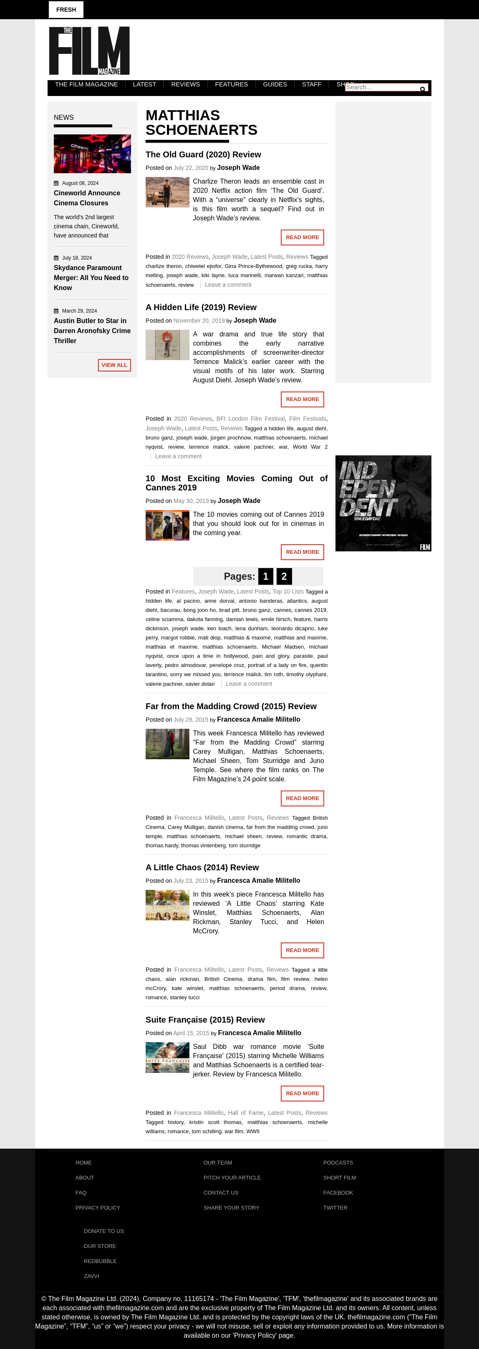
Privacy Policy (98, 1208)
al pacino (188, 601)
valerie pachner (253, 447)
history (175, 1122)
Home (84, 1163)
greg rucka (299, 266)
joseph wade (182, 275)
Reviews (185, 84)
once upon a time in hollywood (207, 656)
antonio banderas (260, 601)
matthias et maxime (171, 647)
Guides (275, 84)
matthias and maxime (300, 637)
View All (115, 365)
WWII (253, 1131)
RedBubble (100, 1261)
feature (302, 619)
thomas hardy (162, 845)
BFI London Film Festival (251, 418)
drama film (262, 979)
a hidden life (279, 428)
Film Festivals (307, 418)
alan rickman (182, 979)
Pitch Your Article (232, 1178)
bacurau (170, 610)
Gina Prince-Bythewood (253, 266)
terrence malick (208, 447)
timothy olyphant (306, 674)
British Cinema (223, 979)
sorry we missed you (195, 674)
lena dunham (251, 628)
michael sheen (243, 836)
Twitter (335, 1208)
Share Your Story (232, 1208)
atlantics (297, 601)
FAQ (81, 1193)
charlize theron (164, 266)
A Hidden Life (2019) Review (201, 307)
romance (156, 997)
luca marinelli (244, 275)
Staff (311, 84)
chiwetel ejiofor (203, 266)
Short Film (339, 1178)
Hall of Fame (245, 1112)
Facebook (338, 1193)
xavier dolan (199, 684)
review (186, 285)
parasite (303, 656)
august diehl (311, 428)
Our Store (100, 1246)
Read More (302, 237)
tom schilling (207, 1131)
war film (233, 1131)
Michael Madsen (283, 647)
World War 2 (310, 447)
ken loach (219, 628)
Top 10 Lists (288, 591)
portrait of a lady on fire (277, 665)
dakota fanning (205, 619)
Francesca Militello (199, 817)
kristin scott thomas (215, 1122)
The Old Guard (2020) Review (203, 154)
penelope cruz (226, 665)
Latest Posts (267, 256)
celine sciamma (164, 619)
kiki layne (213, 275)
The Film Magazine (86, 84)
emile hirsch (275, 619)
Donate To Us (104, 1231)
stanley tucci (185, 997)
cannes (282, 610)
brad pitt (229, 610)
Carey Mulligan (186, 827)
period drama (287, 988)
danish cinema (225, 827)
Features (231, 84)
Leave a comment (228, 284)
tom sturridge (244, 845)
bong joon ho (200, 610)
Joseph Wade (238, 167)
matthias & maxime (247, 637)
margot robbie (178, 637)
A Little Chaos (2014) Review (202, 867)
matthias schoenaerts (280, 438)
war (283, 447)
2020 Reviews (190, 256)
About (85, 1178)
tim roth (274, 674)
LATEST (144, 84)
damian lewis (242, 619)
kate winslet (187, 988)
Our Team (218, 1163)
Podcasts (338, 1163)
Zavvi (91, 1276)
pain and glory (270, 656)
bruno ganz (159, 438)
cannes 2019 (310, 610)
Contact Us (221, 1193)
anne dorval (219, 601)
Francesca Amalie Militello (258, 719)
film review (295, 979)
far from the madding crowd (280, 827)
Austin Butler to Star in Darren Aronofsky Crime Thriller (92, 330)
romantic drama (306, 836)
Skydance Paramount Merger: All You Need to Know (91, 277)
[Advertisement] (383, 233)
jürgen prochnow (230, 438)
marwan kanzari (284, 275)
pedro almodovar (185, 665)
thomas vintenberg (203, 845)
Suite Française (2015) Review (205, 1019)
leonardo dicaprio (293, 628)
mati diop (209, 637)
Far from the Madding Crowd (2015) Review (231, 706)
